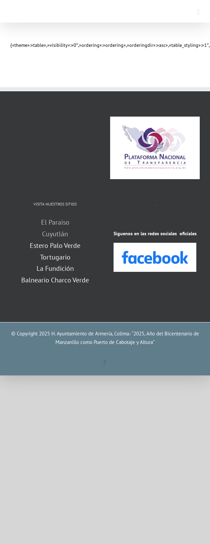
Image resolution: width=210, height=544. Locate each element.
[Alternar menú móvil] (198, 12)
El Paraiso (55, 222)
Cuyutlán (55, 233)
